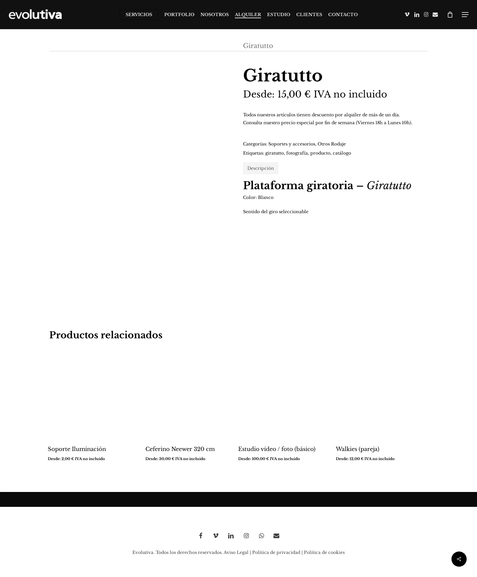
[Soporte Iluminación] (91, 393)
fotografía (297, 153)
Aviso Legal (236, 552)
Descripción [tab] (260, 168)
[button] (465, 15)
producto (320, 153)
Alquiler (91, 46)
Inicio (58, 46)
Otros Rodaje (211, 46)
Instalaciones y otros (146, 46)
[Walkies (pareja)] (379, 393)
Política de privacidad (276, 552)
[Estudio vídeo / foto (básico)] (281, 393)
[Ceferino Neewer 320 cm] (188, 393)
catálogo (342, 153)
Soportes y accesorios (291, 144)
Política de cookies (324, 552)
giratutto (274, 153)
